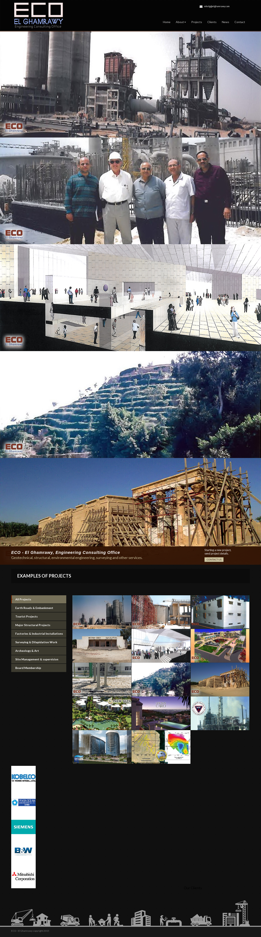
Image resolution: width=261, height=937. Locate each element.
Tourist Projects (26, 616)
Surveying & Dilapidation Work (36, 642)
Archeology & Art (27, 650)
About (181, 22)
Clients (212, 22)
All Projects (23, 599)
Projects (196, 22)
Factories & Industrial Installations (39, 633)
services (135, 557)
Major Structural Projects (32, 625)
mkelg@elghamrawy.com (217, 6)
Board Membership (28, 668)
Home (166, 22)
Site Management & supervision (36, 659)
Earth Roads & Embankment (34, 608)
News (225, 22)
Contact (239, 22)
